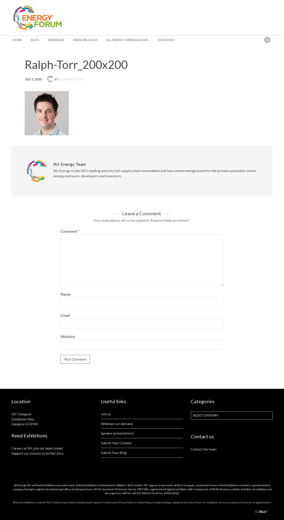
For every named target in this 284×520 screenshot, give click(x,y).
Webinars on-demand (117, 424)
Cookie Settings (162, 502)
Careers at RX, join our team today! (37, 448)
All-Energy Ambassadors (127, 40)
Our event (166, 40)
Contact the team (204, 449)
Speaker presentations (117, 433)
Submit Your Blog (114, 453)
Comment (70, 231)
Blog (35, 40)
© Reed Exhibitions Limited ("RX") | (33, 502)
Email (65, 315)
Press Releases (85, 40)
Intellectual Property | (90, 502)
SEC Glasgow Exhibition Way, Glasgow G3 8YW (24, 419)
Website (67, 336)
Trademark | (110, 502)
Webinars (56, 40)
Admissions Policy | (65, 502)
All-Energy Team (71, 79)
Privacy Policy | (127, 502)
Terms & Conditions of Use (211, 502)
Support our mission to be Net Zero (37, 453)
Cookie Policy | (144, 502)
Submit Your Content (116, 443)
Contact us (234, 502)
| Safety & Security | (183, 502)
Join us (106, 414)
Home (17, 40)
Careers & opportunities (257, 502)
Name (65, 294)
